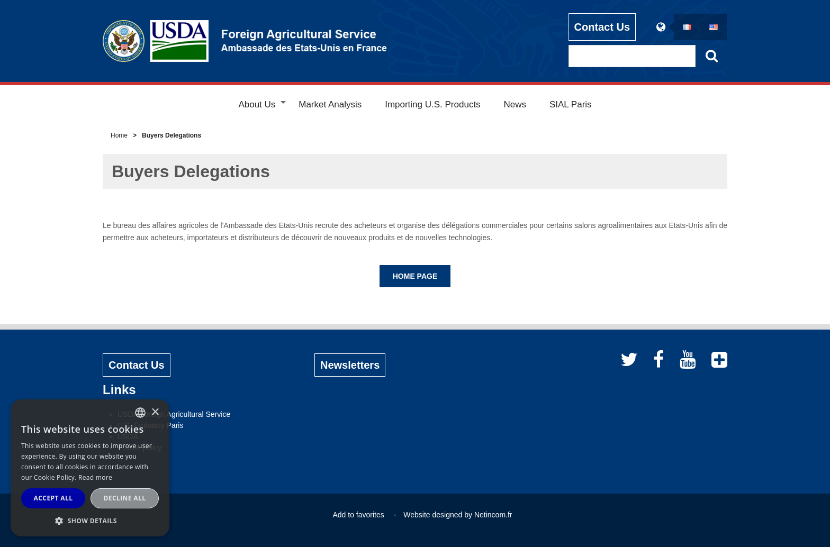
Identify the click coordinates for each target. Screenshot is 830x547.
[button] (90, 520)
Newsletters (350, 365)
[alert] (90, 467)
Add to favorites (358, 514)
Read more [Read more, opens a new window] (95, 477)
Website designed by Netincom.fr (457, 514)
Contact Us (602, 27)
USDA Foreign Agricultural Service (174, 414)
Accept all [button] (53, 498)
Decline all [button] (125, 498)
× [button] (155, 412)
